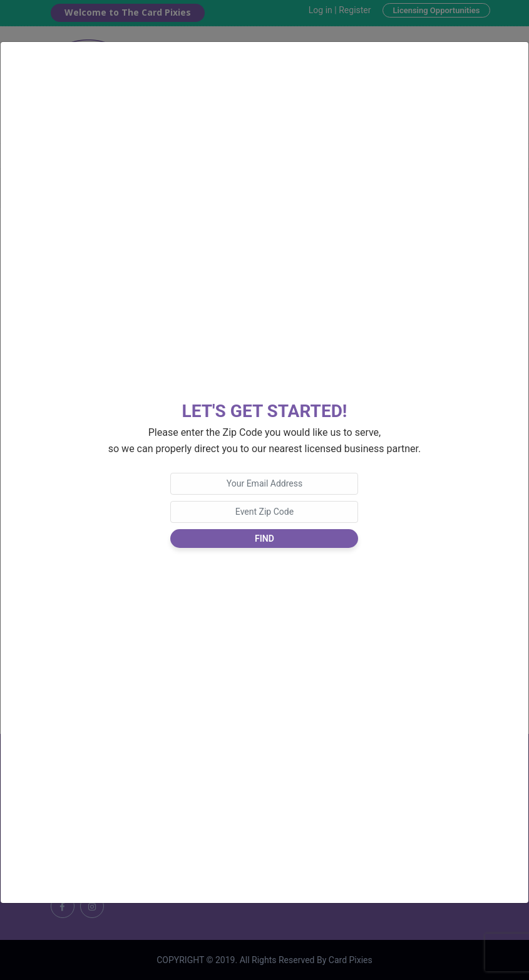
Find (264, 539)
